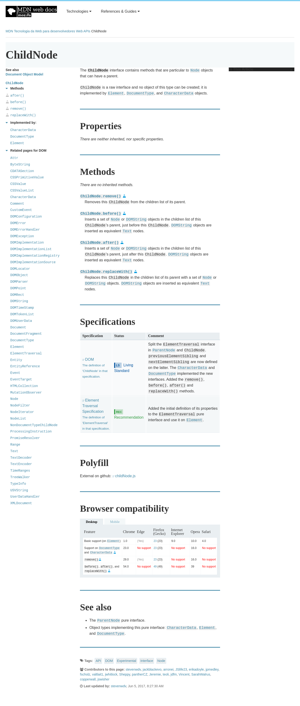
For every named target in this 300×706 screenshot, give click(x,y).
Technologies (78, 11)
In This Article (260, 69)
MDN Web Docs (31, 11)
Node (161, 661)
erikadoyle (196, 669)
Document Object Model (24, 74)
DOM (109, 661)
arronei (168, 669)
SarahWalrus (200, 674)
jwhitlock (111, 674)
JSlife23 (181, 669)
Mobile (115, 522)
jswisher (103, 679)
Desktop (91, 522)
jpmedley (212, 669)
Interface (146, 661)
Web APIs (83, 31)
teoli (166, 674)
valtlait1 (97, 674)
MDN (9, 31)
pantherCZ (139, 674)
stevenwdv (133, 669)
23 (155, 541)
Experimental (126, 661)
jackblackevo (152, 669)
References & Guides (120, 11)
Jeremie (155, 674)
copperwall (88, 679)
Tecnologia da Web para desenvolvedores (44, 31)
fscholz (85, 674)
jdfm (174, 674)
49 (155, 566)
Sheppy (124, 674)
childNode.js (125, 476)
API (98, 661)
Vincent (184, 674)
